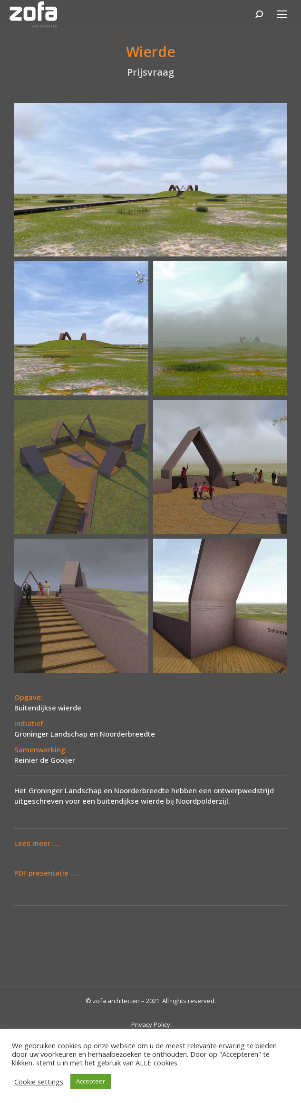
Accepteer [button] (90, 1081)
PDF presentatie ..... (47, 872)
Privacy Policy (150, 1024)
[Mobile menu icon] (281, 14)
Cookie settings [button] (38, 1081)
